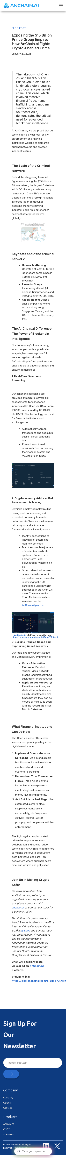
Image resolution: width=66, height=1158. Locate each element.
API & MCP (8, 1124)
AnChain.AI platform (33, 605)
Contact (7, 1107)
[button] (60, 6)
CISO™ (6, 1129)
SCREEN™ (8, 1134)
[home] (22, 5)
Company (8, 1097)
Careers (7, 1102)
